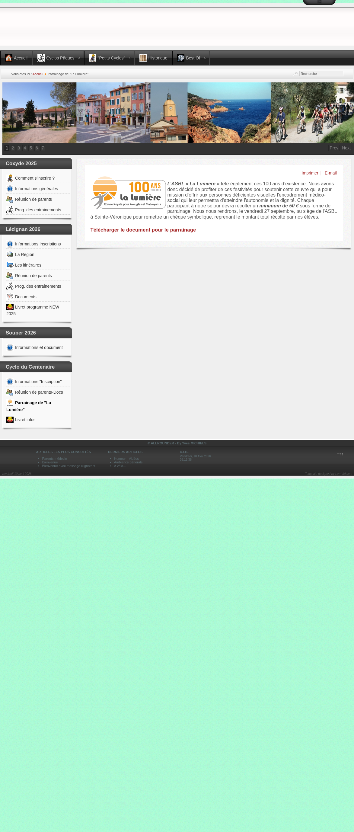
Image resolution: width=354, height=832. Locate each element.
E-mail (330, 173)
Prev (334, 148)
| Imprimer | (310, 173)
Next (346, 148)
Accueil (38, 74)
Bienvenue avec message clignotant (68, 466)
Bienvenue (50, 462)
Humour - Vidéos (126, 458)
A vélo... (120, 466)
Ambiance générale (128, 462)
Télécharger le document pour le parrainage (143, 230)
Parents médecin (54, 458)
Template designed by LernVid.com (328, 473)
